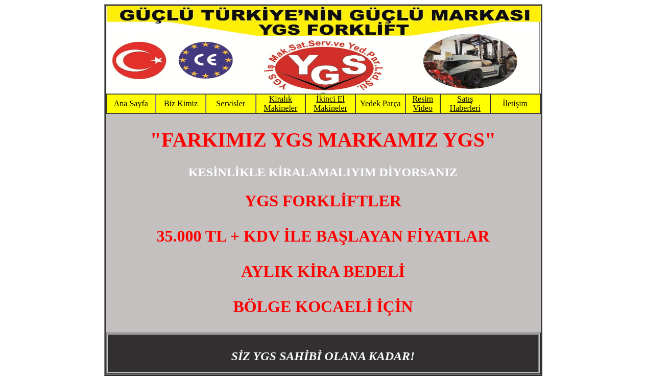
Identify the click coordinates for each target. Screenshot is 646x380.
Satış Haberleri (465, 103)
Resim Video (422, 103)
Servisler (230, 103)
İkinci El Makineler (330, 103)
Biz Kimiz (181, 103)
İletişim (515, 103)
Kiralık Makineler (281, 103)
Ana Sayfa (131, 103)
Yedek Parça (380, 103)
